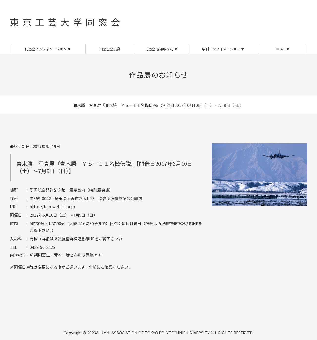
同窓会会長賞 (110, 48)
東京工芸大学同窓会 (67, 21)
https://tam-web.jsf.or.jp (52, 206)
